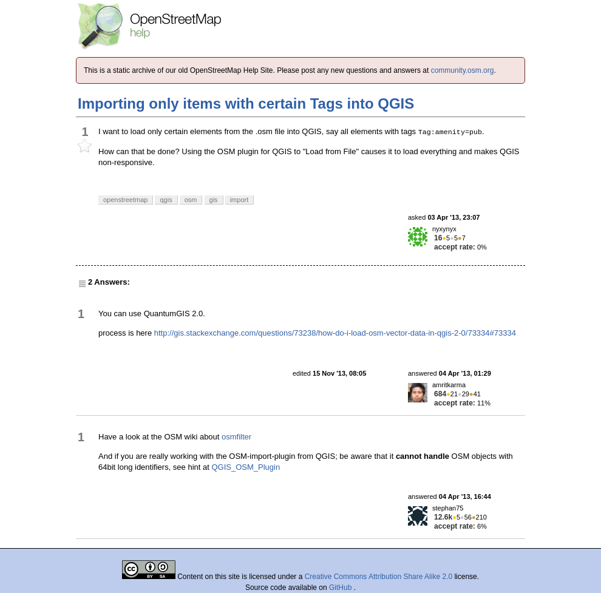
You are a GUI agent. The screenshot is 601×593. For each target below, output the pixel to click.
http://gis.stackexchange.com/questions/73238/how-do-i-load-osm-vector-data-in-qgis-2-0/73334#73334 (335, 332)
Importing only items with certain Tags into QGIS (246, 103)
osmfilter (236, 436)
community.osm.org (462, 70)
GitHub (341, 587)
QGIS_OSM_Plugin (245, 467)
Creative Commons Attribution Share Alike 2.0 (378, 576)
